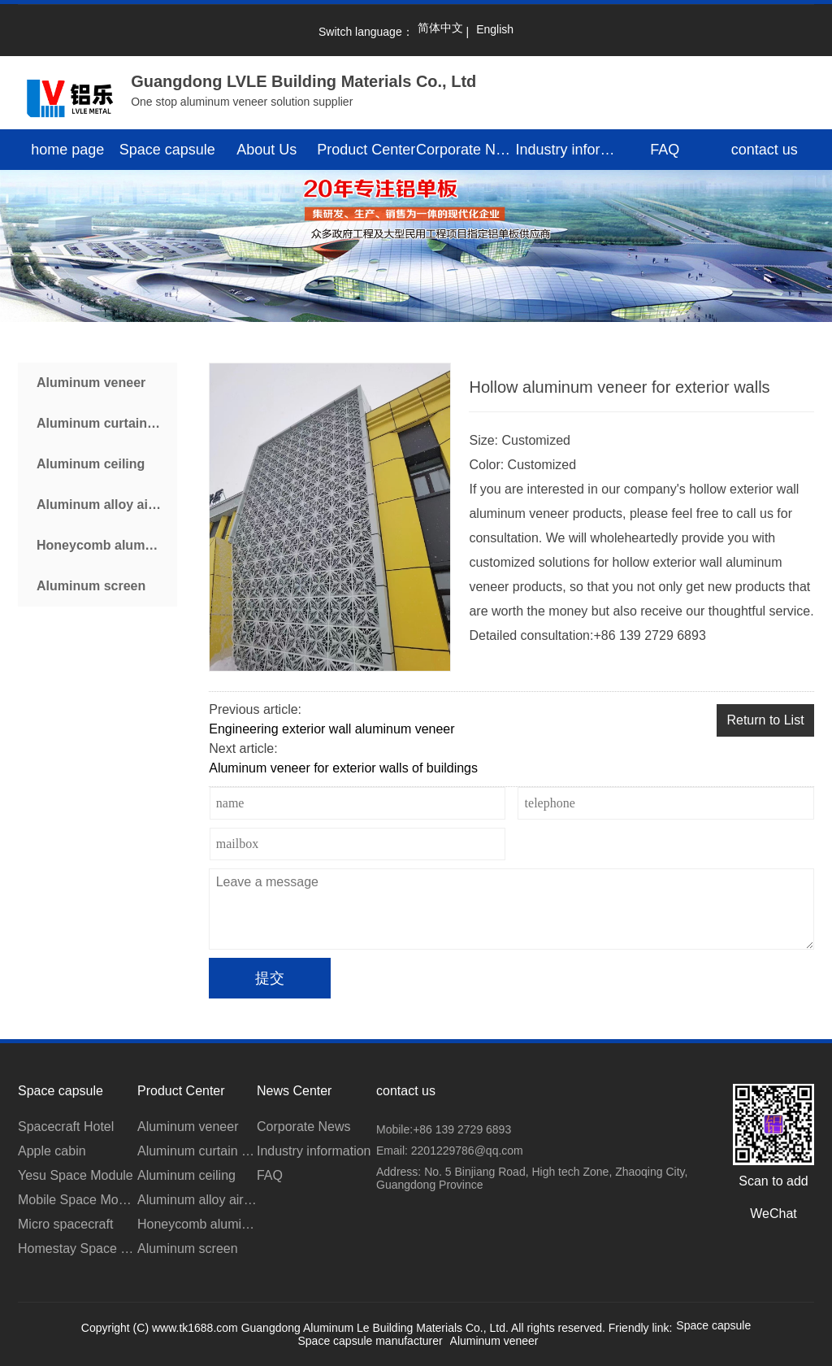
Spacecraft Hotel (66, 1126)
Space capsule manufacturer (369, 1340)
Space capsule (167, 149)
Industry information (566, 149)
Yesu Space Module (75, 1175)
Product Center (366, 149)
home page (67, 149)
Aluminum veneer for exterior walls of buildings (343, 768)
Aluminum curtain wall (106, 423)
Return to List (765, 720)
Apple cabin (52, 1151)
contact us (764, 149)
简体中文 (440, 27)
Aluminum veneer (91, 382)
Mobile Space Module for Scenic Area (77, 1200)
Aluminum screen (91, 586)
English (495, 29)
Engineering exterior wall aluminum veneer (331, 729)
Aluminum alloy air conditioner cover (107, 504)
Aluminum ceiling (91, 464)
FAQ (664, 149)
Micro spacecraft (65, 1224)
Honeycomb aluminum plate (107, 545)
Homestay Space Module (77, 1248)
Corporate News (466, 149)
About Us (266, 149)
